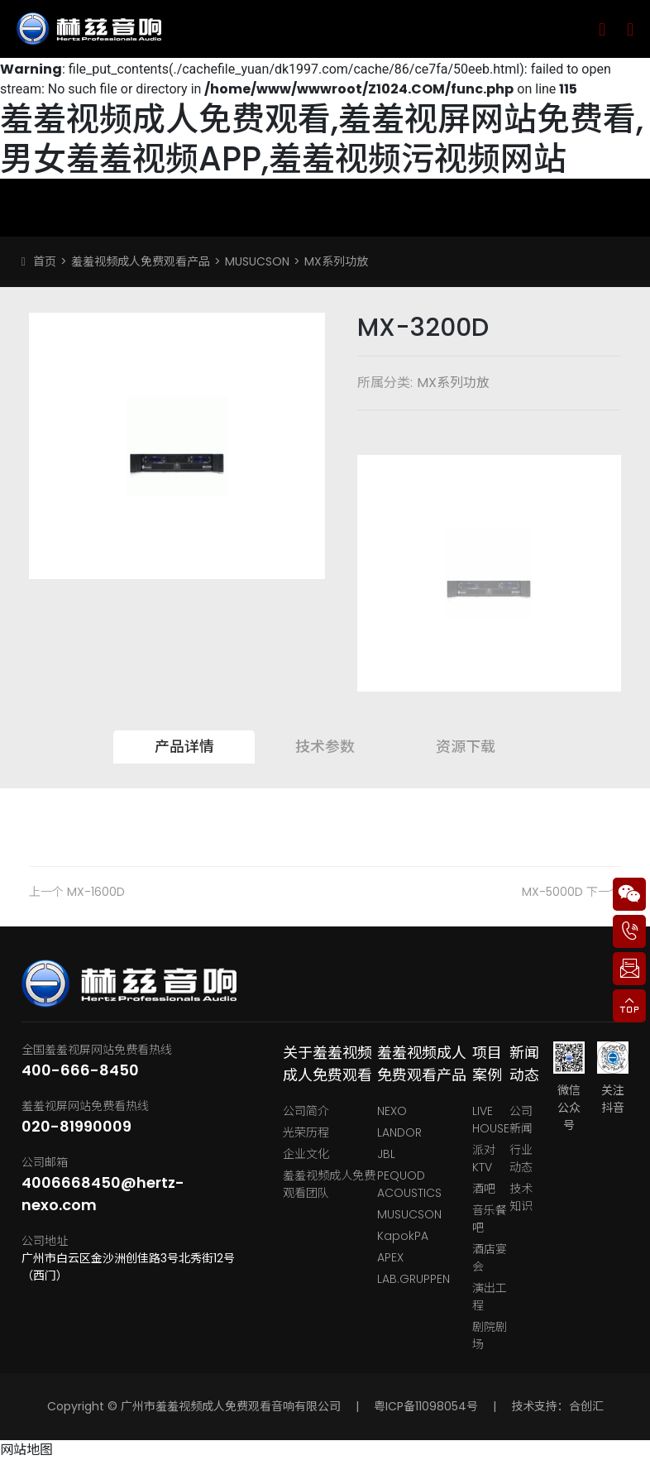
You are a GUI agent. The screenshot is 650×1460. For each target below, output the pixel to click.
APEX (390, 1257)
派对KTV (483, 1158)
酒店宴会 (489, 1258)
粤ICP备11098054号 (426, 1406)
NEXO (392, 1111)
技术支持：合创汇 (557, 1406)
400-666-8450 (80, 1070)
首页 (44, 261)
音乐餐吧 (489, 1219)
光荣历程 (306, 1132)
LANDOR (399, 1132)
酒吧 (483, 1188)
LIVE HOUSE (490, 1120)
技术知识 (521, 1197)
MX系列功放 (336, 261)
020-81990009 (76, 1126)
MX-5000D (552, 891)
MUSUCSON (257, 261)
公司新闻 (521, 1120)
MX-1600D (96, 891)
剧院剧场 (489, 1335)
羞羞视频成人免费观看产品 (140, 261)
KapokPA (402, 1236)
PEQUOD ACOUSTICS (409, 1184)
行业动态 (521, 1158)
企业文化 (306, 1154)
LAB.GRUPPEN (413, 1279)
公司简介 (306, 1111)
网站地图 (26, 1449)
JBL (386, 1154)
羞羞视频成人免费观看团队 (329, 1184)
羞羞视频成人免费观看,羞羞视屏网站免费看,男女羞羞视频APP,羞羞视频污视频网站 (321, 139)
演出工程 (489, 1297)
